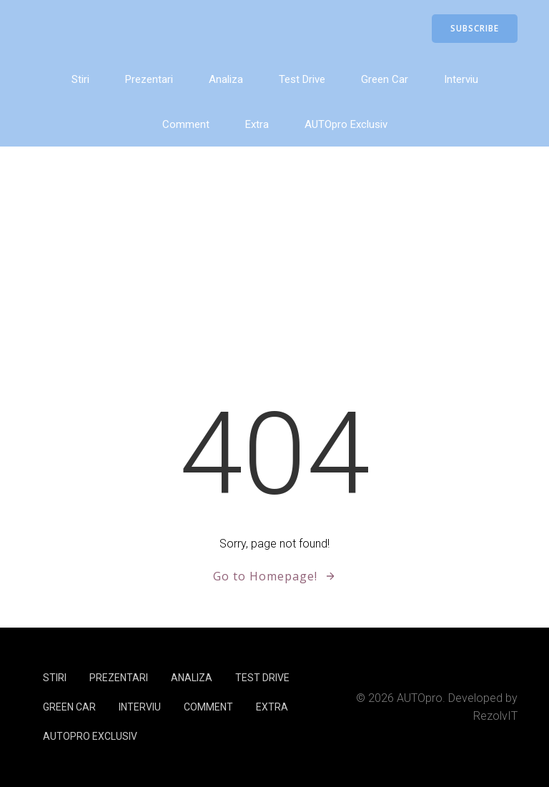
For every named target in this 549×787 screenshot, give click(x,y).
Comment (185, 124)
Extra (257, 124)
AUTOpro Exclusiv (346, 124)
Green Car (384, 79)
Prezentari (149, 79)
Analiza (226, 79)
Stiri (80, 79)
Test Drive (302, 79)
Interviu (461, 79)
